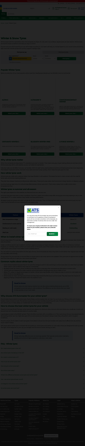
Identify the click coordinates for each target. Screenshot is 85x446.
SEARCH (51, 234)
